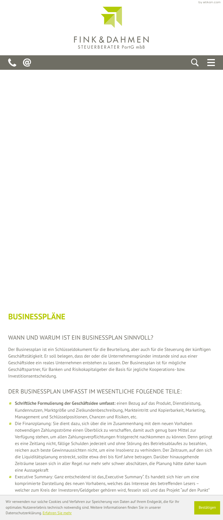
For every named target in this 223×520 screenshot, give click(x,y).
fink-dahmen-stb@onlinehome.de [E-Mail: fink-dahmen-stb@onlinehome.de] (83, 465)
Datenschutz (175, 472)
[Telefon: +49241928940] (12, 62)
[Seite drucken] (95, 299)
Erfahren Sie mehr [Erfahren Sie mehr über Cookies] (57, 513)
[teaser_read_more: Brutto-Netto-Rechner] (111, 340)
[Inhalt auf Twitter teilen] (59, 299)
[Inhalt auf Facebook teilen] (25, 299)
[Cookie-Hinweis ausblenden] (207, 507)
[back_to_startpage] (111, 27)
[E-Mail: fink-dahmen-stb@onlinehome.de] (27, 62)
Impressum (204, 472)
